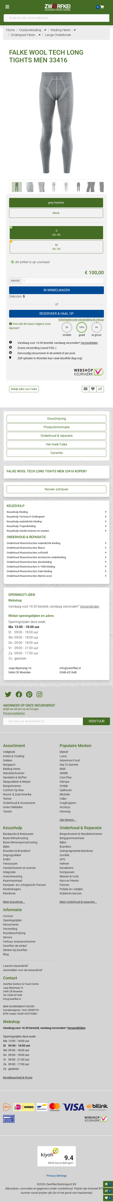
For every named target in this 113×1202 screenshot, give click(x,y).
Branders (65, 846)
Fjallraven (66, 790)
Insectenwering (12, 876)
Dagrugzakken (12, 855)
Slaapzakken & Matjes (17, 781)
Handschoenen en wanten (19, 867)
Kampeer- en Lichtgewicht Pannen (24, 884)
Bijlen (6, 846)
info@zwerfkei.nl (70, 668)
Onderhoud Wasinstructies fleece (26, 547)
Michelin (65, 794)
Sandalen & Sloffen (15, 777)
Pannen (64, 884)
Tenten (7, 798)
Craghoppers (68, 803)
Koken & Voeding (13, 756)
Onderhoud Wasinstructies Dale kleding (29, 571)
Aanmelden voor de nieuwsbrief (22, 970)
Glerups (64, 781)
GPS (62, 859)
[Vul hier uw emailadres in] (43, 721)
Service (7, 937)
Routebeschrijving (14, 933)
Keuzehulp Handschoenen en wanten (28, 530)
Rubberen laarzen (71, 893)
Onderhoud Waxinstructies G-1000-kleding (31, 566)
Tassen (7, 811)
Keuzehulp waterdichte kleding (24, 521)
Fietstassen (10, 863)
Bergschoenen (12, 786)
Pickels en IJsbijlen (71, 889)
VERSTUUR (97, 721)
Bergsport (9, 764)
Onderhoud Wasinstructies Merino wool (29, 575)
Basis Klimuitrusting (15, 838)
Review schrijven (56, 489)
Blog (6, 954)
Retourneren (11, 924)
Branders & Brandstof (16, 850)
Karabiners (66, 867)
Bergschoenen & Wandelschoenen (81, 833)
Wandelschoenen (13, 773)
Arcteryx (65, 807)
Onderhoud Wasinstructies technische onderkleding (36, 557)
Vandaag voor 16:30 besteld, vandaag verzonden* (58, 342)
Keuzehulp (12, 827)
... (44, 30)
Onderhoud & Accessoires (19, 803)
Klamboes (9, 893)
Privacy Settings (56, 1175)
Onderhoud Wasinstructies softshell (27, 552)
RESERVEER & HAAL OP (56, 314)
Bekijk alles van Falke (24, 389)
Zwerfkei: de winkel (14, 945)
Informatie (12, 909)
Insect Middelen (13, 807)
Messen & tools (69, 876)
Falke (63, 798)
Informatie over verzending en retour (81, 319)
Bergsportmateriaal (72, 838)
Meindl (64, 752)
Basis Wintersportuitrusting (20, 842)
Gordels (64, 855)
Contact (8, 916)
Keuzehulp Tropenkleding (21, 526)
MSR (62, 769)
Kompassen (67, 872)
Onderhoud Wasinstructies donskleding (29, 561)
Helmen (64, 863)
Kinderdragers (12, 889)
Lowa (63, 756)
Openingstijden (12, 920)
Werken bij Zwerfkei (15, 950)
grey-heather (56, 202)
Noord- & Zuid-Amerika (17, 794)
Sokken (7, 760)
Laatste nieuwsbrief (15, 965)
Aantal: (15, 280)
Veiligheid (9, 752)
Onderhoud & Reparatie (81, 827)
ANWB (64, 773)
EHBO (7, 859)
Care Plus (66, 777)
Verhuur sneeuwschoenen (19, 941)
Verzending (10, 928)
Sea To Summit (69, 764)
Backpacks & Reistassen (18, 833)
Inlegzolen (9, 872)
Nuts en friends (69, 880)
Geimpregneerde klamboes (76, 850)
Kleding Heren (11, 769)
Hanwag (65, 811)
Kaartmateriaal (12, 880)
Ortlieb (64, 786)
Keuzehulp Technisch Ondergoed (25, 516)
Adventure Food (70, 760)
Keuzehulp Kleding (17, 511)
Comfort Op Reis (13, 790)
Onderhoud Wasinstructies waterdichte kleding (33, 543)
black (56, 213)
